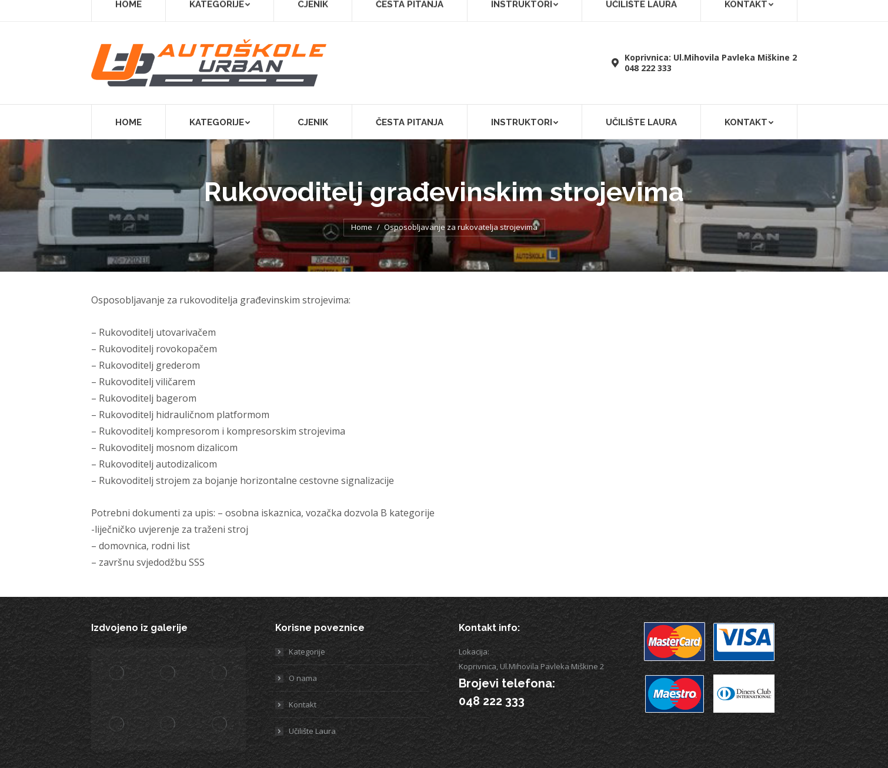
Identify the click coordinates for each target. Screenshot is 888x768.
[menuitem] (149, 10)
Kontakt (302, 704)
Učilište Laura (774, 10)
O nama (303, 678)
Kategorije (307, 651)
